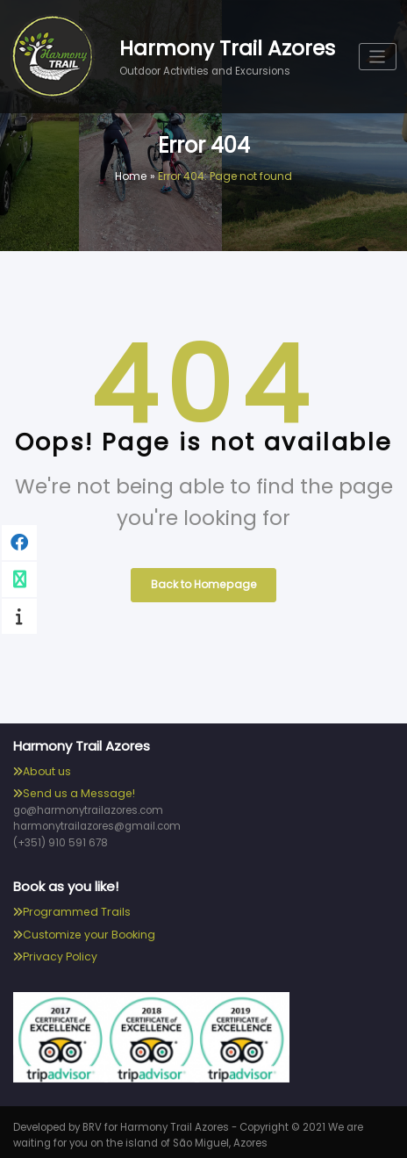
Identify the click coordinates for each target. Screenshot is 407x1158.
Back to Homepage (203, 582)
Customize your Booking (88, 929)
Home (131, 176)
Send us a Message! (77, 789)
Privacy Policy (59, 951)
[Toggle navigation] (378, 56)
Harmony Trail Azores (227, 47)
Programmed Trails (74, 906)
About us (46, 767)
